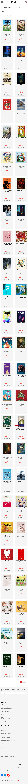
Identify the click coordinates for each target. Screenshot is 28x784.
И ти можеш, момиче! (7, 216)
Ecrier (7, 35)
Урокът (7, 586)
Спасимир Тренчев (21, 483)
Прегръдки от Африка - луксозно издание (21, 587)
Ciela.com (13, 762)
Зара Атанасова (7, 219)
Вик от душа (7, 296)
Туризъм (2, 739)
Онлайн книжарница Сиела (6, 7)
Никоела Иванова (7, 536)
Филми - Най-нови (4, 746)
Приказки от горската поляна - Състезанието (21, 297)
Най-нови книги (4, 729)
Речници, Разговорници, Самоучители (8, 740)
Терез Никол (21, 245)
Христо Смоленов (21, 430)
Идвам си (7, 454)
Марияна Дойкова (7, 589)
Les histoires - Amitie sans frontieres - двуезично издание (7, 403)
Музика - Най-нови (4, 744)
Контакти (2, 722)
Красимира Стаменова (21, 166)
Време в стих (21, 58)
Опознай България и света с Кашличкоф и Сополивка (7, 112)
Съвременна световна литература (7, 734)
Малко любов (21, 534)
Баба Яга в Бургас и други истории (7, 482)
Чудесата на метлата (21, 454)
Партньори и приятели (5, 711)
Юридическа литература (5, 741)
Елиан (21, 84)
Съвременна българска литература (7, 733)
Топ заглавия (3, 727)
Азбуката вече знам (21, 163)
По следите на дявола (21, 190)
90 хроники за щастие (21, 666)
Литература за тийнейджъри (6, 737)
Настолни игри (3, 748)
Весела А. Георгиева (21, 272)
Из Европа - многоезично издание (21, 614)
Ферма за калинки (7, 666)
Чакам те (21, 216)
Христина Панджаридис (21, 536)
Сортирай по (7, 15)
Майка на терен (7, 31)
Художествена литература (6, 731)
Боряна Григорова (7, 87)
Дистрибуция (3, 721)
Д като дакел (7, 163)
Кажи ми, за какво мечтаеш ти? (21, 270)
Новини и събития (4, 710)
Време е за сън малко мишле (7, 350)
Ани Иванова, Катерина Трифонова (7, 404)
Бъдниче (7, 613)
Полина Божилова (21, 298)
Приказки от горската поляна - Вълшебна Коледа (21, 402)
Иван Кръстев (21, 642)
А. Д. (21, 192)
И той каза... (7, 560)
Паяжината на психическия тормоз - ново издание (7, 323)
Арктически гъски (21, 322)
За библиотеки (3, 712)
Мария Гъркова (21, 34)
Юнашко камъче (7, 639)
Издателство (15, 7)
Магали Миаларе (7, 351)
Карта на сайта (16, 780)
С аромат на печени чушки (21, 137)
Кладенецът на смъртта (7, 58)
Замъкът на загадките (21, 31)
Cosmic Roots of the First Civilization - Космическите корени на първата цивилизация (21, 430)
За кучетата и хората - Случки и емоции (21, 376)
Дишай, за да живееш (7, 375)
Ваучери (2, 743)
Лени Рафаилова (21, 457)
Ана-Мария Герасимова (7, 166)
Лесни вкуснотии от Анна (21, 507)
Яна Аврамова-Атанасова (21, 113)
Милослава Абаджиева (21, 325)
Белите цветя (7, 428)
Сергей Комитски (7, 615)
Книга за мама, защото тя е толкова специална (7, 244)
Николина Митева (7, 34)
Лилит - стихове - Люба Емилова (21, 561)
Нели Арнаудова (7, 113)
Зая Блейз (21, 87)
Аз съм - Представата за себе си (7, 85)
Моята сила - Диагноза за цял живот (7, 191)
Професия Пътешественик (21, 639)
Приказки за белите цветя (21, 243)
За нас (2, 704)
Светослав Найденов (21, 60)
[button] (4, 42)
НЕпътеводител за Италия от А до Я (7, 138)
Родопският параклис (21, 349)
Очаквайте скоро (4, 730)
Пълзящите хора (21, 481)
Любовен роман (7, 507)
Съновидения (7, 269)
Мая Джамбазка (7, 60)
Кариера (2, 719)
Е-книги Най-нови (4, 747)
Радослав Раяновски (7, 272)
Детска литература (4, 736)
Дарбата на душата (21, 111)
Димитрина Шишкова (7, 192)
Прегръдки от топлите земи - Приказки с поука (7, 535)
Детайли (22, 438)
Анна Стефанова (21, 510)
